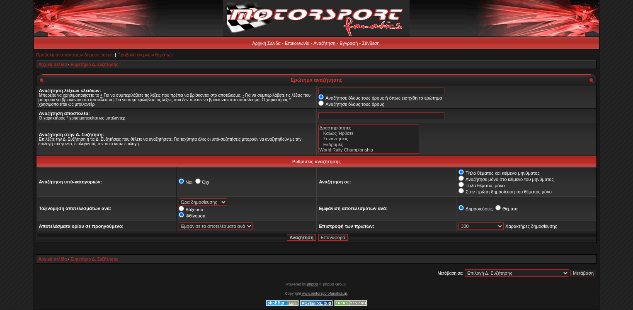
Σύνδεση (370, 43)
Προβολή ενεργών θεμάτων (144, 54)
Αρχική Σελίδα (266, 43)
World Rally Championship (368, 150)
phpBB (312, 284)
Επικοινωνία (297, 43)
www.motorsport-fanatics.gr (324, 293)
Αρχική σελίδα (53, 64)
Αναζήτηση (324, 43)
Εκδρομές (368, 144)
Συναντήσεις (368, 139)
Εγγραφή (349, 43)
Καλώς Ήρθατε (368, 133)
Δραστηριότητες (368, 128)
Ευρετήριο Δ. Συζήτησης (94, 64)
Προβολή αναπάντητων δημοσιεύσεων (75, 54)
